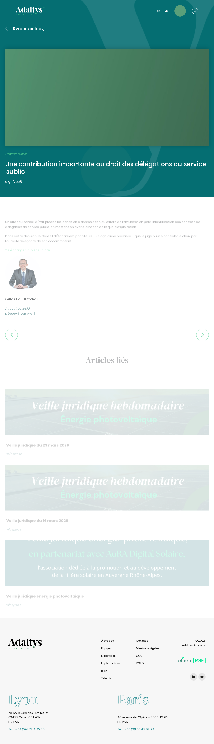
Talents (106, 678)
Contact (142, 641)
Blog (104, 671)
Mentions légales (147, 648)
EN (166, 10)
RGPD (140, 663)
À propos (107, 641)
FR (158, 10)
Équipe (106, 648)
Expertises (108, 656)
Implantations (111, 663)
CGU (139, 656)
